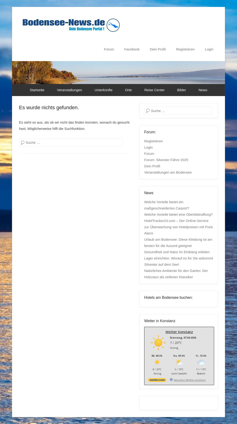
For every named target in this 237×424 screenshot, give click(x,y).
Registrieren (185, 49)
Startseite (37, 90)
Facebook (132, 49)
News (203, 90)
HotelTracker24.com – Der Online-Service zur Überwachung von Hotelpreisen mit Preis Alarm (178, 227)
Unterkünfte (104, 90)
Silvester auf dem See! (161, 264)
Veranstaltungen (69, 90)
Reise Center (154, 90)
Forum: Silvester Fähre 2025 (166, 160)
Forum (109, 49)
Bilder (181, 90)
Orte (128, 90)
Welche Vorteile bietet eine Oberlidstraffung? (178, 214)
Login (209, 49)
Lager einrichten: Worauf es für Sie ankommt (178, 258)
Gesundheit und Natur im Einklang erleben (177, 252)
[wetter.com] (157, 381)
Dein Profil (158, 49)
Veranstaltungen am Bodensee (168, 172)
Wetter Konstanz (179, 331)
